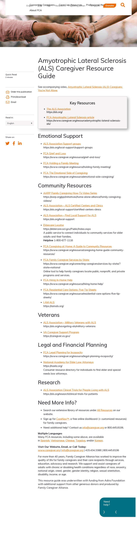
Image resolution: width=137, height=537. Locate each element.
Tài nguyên (95, 6)
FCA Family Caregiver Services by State (66, 259)
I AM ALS (48, 302)
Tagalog (80, 440)
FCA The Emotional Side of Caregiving (65, 173)
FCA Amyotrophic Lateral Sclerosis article (70, 117)
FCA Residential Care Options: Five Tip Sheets (69, 289)
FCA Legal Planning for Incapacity (63, 352)
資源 (40, 6)
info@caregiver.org (93, 427)
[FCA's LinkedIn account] (20, 143)
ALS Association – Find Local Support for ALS (69, 215)
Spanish (45, 440)
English (29, 6)
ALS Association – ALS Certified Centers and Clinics (73, 205)
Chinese (70, 440)
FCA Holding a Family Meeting (61, 163)
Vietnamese (57, 440)
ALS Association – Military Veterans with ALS (69, 322)
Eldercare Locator (53, 225)
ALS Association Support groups (62, 143)
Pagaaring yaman (76, 6)
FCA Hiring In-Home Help (57, 280)
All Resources (104, 410)
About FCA (36, 10)
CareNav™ (62, 418)
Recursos (59, 6)
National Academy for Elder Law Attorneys (68, 362)
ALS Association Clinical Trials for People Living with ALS (76, 390)
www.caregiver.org (49, 450)
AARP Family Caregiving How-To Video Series (70, 193)
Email (10, 102)
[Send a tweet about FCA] (7, 143)
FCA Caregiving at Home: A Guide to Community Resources (77, 246)
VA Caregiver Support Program (61, 332)
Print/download (15, 96)
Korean (99, 440)
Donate (110, 5)
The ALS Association (59, 109)
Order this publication (18, 91)
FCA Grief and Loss (54, 153)
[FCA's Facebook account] (14, 143)
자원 (48, 6)
